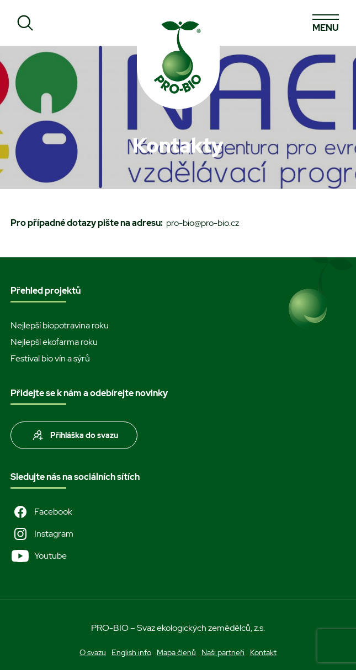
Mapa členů (176, 652)
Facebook (41, 512)
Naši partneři (223, 652)
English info (131, 652)
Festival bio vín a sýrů (50, 358)
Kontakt (263, 652)
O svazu (92, 652)
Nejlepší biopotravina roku (59, 325)
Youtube (38, 556)
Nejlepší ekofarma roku (54, 342)
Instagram (41, 534)
